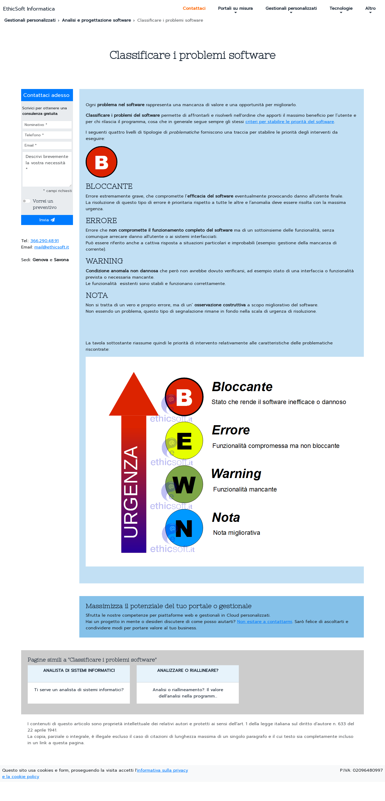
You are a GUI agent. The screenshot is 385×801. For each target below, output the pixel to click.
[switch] (26, 201)
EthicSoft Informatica (29, 9)
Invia (47, 220)
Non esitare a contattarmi (264, 622)
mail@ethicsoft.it (51, 247)
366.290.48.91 (44, 241)
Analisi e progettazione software (96, 20)
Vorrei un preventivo (45, 204)
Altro (370, 10)
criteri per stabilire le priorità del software (289, 122)
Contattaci (194, 8)
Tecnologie (340, 10)
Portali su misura (235, 10)
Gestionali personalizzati (291, 10)
